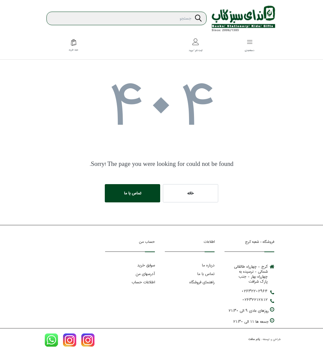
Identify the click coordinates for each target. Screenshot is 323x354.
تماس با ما (132, 193)
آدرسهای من (145, 274)
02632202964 (257, 291)
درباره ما (208, 265)
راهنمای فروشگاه (202, 282)
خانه (190, 193)
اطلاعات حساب (143, 282)
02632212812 (258, 300)
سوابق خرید (146, 265)
